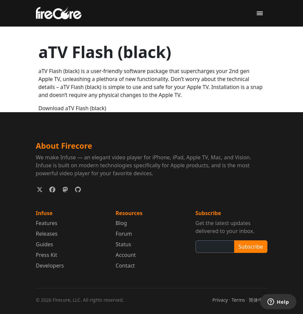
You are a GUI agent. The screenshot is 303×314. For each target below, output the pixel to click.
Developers (50, 265)
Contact (125, 265)
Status (123, 244)
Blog (121, 223)
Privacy (220, 300)
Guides (44, 244)
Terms (238, 300)
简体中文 (258, 300)
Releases (47, 233)
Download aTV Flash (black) (72, 108)
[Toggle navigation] (259, 13)
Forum (124, 233)
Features (47, 223)
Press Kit (46, 255)
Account (126, 255)
